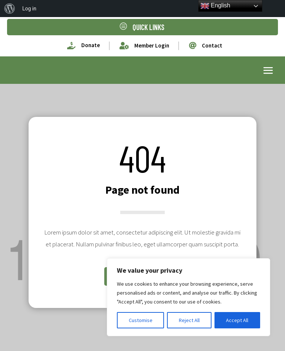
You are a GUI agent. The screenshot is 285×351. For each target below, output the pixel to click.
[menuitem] (9, 8)
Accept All (237, 320)
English (215, 5)
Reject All (189, 320)
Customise (141, 320)
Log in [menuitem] (29, 9)
